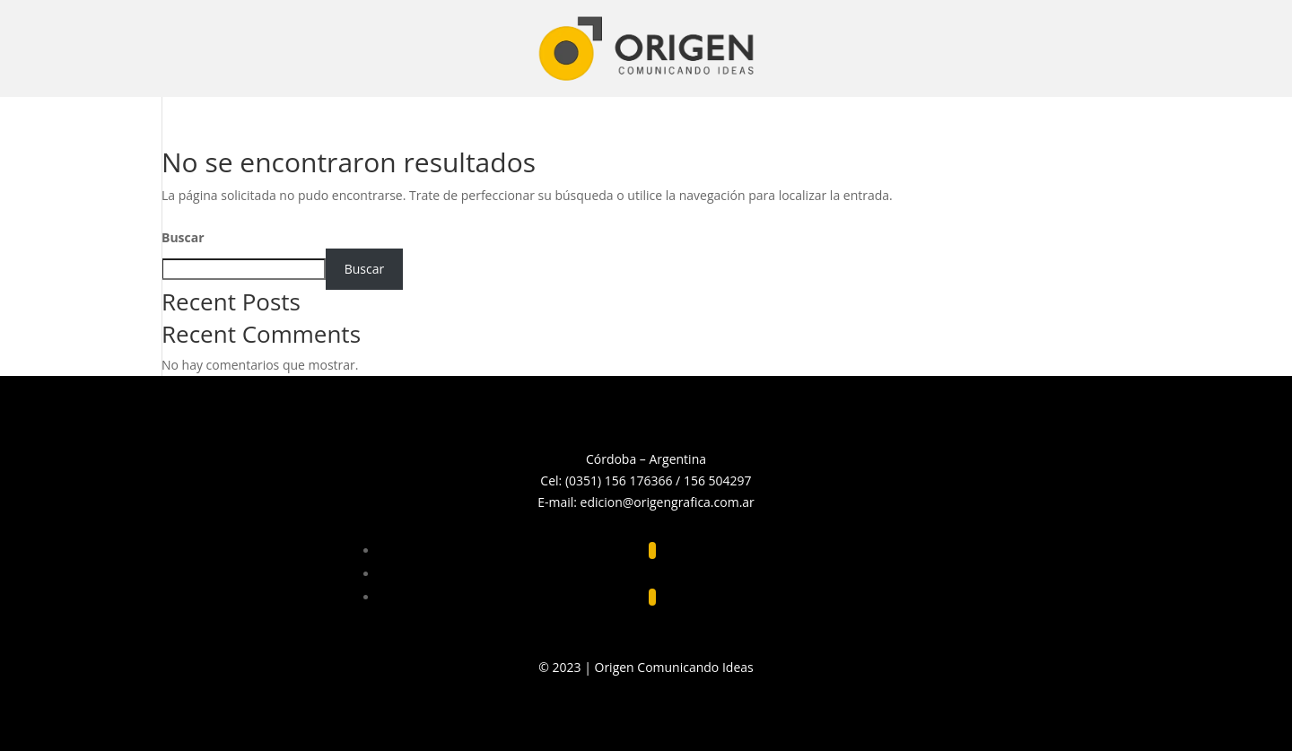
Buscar (183, 237)
